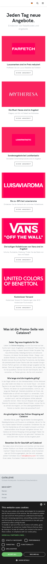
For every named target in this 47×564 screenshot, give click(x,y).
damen (4, 491)
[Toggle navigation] (42, 3)
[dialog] (23, 533)
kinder (4, 497)
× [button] (44, 504)
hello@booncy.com (29, 456)
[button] (23, 535)
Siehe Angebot (23, 73)
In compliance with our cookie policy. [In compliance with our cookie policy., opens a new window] (24, 532)
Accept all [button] (12, 554)
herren (4, 494)
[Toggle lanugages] (31, 3)
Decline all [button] (34, 554)
